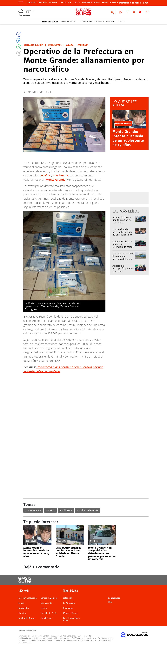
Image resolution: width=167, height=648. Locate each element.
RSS (110, 602)
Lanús (122, 21)
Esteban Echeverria (37, 3)
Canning (53, 3)
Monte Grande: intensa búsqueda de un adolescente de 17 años (128, 138)
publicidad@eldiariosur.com (59, 638)
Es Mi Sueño (69, 603)
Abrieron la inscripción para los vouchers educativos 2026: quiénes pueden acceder (123, 272)
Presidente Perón (49, 613)
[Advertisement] (86, 395)
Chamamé (68, 608)
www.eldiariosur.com (27, 636)
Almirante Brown (91, 3)
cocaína (45, 175)
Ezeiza (77, 3)
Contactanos (114, 598)
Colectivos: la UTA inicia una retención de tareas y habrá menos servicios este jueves (123, 248)
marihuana (60, 175)
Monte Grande (112, 21)
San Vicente (65, 3)
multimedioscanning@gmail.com (31, 638)
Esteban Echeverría (87, 510)
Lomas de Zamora (111, 3)
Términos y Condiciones (27, 630)
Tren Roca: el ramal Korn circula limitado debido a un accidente (123, 257)
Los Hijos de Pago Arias (71, 619)
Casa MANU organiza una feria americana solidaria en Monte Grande (68, 552)
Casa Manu (62, 540)
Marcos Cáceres (70, 613)
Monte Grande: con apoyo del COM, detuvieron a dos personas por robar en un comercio (102, 553)
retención (67, 598)
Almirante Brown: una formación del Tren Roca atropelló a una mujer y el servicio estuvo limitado (122, 224)
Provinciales (46, 618)
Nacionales (23, 608)
